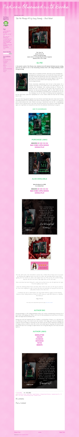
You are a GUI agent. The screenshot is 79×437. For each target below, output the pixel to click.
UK (41, 143)
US (38, 143)
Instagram (5, 62)
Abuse (19, 394)
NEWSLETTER (39, 335)
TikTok (4, 64)
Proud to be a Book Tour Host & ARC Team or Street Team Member (7, 42)
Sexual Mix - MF (59, 394)
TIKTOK (39, 343)
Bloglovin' (5, 65)
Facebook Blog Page (7, 59)
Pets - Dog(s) (32, 394)
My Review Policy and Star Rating (7, 45)
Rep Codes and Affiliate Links (6, 37)
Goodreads (5, 61)
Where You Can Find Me (7, 35)
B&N (31, 145)
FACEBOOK (39, 339)
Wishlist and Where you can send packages (6, 31)
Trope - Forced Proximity (25, 395)
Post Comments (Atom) (23, 434)
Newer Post (17, 432)
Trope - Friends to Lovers (36, 395)
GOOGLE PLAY (39, 147)
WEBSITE (40, 345)
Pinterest (5, 70)
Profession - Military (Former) (41, 394)
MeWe (4, 71)
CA (44, 143)
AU (47, 143)
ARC (22, 394)
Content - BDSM (26, 394)
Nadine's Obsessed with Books (36, 7)
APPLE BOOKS (44, 145)
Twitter (4, 67)
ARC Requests (6, 47)
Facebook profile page (7, 68)
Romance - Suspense (51, 394)
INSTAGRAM (40, 341)
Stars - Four (18, 395)
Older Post (62, 432)
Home (39, 432)
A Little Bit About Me (7, 39)
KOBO (36, 145)
